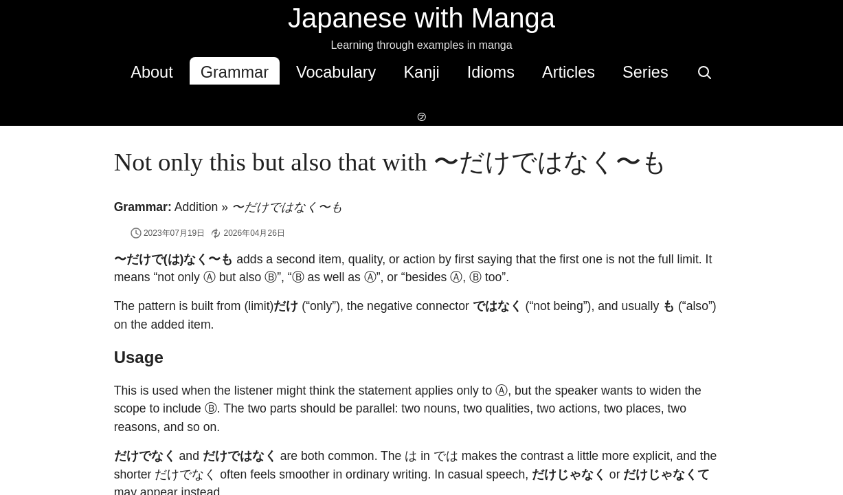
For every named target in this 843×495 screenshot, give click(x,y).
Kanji (388, 72)
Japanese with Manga (421, 18)
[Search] (671, 71)
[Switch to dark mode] (742, 71)
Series (612, 72)
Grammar (202, 72)
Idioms (458, 72)
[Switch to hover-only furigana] (709, 71)
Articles (535, 72)
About (118, 72)
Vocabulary (303, 72)
